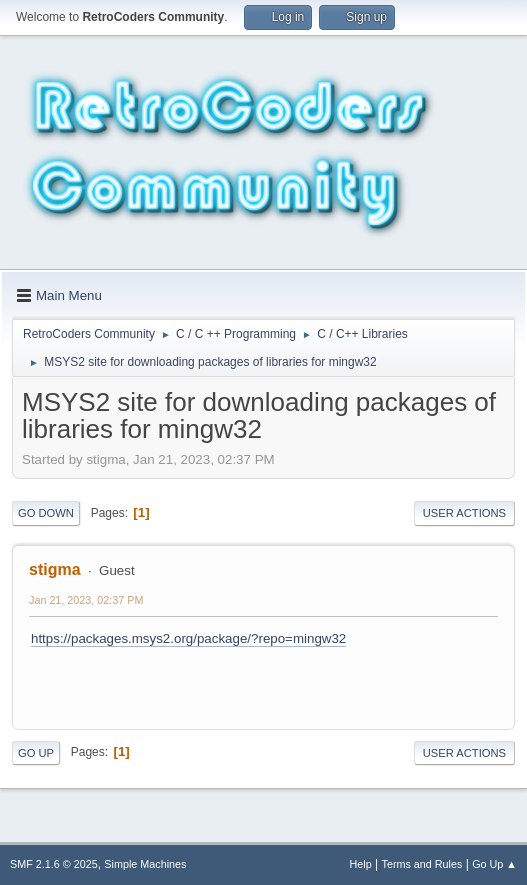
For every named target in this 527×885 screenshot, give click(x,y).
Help (361, 864)
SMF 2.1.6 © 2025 (54, 864)
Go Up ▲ (494, 864)
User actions (464, 513)
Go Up (36, 753)
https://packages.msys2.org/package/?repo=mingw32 (188, 638)
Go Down (46, 513)
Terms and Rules (422, 864)
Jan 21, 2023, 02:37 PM (86, 600)
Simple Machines (145, 864)
